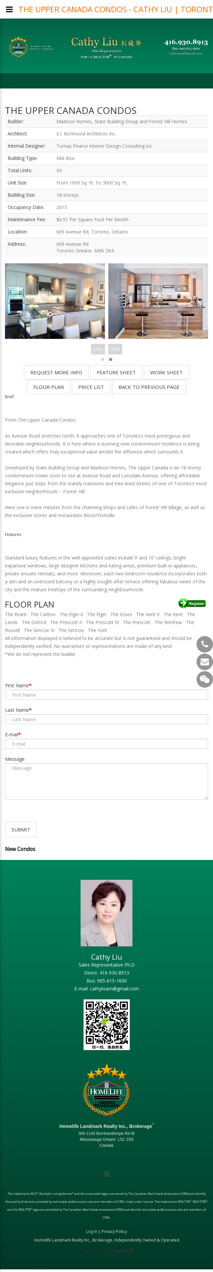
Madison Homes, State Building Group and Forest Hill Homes (121, 121)
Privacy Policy (114, 1234)
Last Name (17, 710)
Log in (91, 1234)
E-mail (11, 734)
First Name (17, 685)
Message (14, 759)
